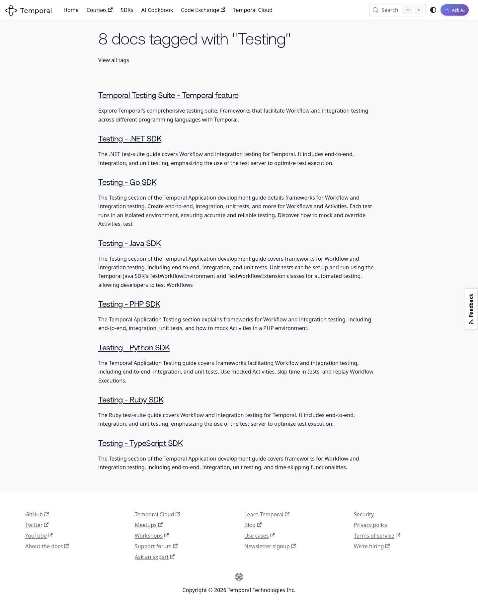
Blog (253, 525)
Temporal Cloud (253, 10)
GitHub (37, 514)
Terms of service (377, 535)
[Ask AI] (454, 10)
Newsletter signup (270, 546)
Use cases (259, 535)
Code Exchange (203, 10)
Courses (100, 10)
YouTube (39, 535)
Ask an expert (155, 557)
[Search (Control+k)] (397, 10)
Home (71, 10)
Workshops (152, 535)
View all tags (113, 60)
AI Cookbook (157, 10)
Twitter (37, 525)
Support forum (156, 546)
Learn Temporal (266, 514)
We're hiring (372, 546)
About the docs (47, 546)
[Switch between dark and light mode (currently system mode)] (433, 10)
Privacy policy (370, 525)
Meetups (149, 525)
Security (364, 514)
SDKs (127, 10)
